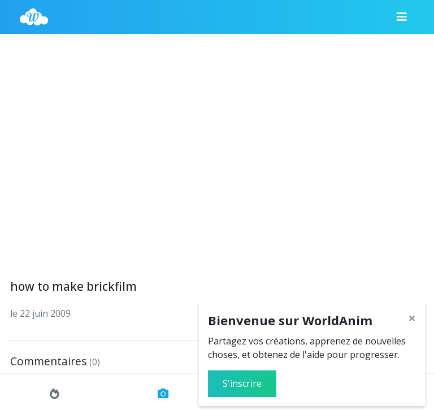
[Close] (412, 318)
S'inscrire (242, 383)
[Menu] (401, 17)
